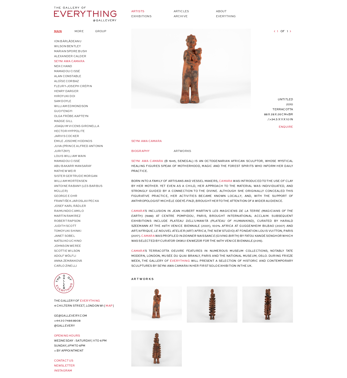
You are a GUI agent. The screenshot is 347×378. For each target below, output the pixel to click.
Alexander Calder (70, 56)
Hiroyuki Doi (64, 96)
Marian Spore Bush (70, 51)
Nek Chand (63, 66)
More (79, 31)
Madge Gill (63, 121)
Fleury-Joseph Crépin (73, 86)
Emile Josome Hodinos (73, 141)
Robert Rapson (67, 221)
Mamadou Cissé (67, 71)
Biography (140, 151)
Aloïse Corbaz (66, 81)
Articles (181, 11)
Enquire (286, 126)
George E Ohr (65, 196)
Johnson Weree (67, 246)
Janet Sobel (64, 236)
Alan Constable (67, 76)
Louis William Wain (70, 156)
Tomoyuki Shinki (67, 231)
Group (100, 31)
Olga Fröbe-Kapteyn (71, 116)
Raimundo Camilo (69, 211)
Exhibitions (141, 16)
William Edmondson (71, 106)
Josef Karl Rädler (70, 206)
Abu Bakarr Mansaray (73, 166)
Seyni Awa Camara (69, 61)
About (221, 11)
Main (58, 31)
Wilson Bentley (67, 46)
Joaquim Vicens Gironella (76, 126)
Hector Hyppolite (69, 131)
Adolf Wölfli (65, 255)
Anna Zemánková (68, 260)
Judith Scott (65, 226)
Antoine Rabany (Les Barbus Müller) (78, 188)
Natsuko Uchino (68, 241)
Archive (181, 16)
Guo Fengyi (63, 111)
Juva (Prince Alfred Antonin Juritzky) (78, 148)
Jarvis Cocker (66, 136)
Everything (226, 16)
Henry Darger (66, 91)
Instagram (63, 370)
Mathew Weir (65, 171)
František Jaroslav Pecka (76, 201)
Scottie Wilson (67, 250)
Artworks (182, 151)
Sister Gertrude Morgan (76, 176)
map (109, 305)
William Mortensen (70, 181)
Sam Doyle (62, 101)
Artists (137, 11)
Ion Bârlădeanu (67, 41)
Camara (226, 181)
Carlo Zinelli (65, 265)
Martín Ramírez (67, 216)
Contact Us (63, 360)
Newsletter (64, 365)
